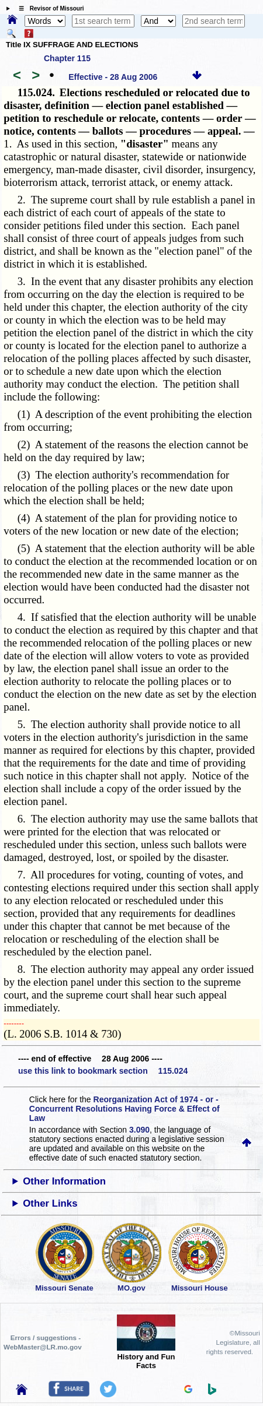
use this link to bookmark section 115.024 (103, 1070)
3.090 (139, 1129)
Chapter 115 (67, 58)
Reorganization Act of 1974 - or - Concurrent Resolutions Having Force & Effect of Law (124, 1109)
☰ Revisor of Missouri (48, 8)
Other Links (50, 1203)
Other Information (64, 1181)
